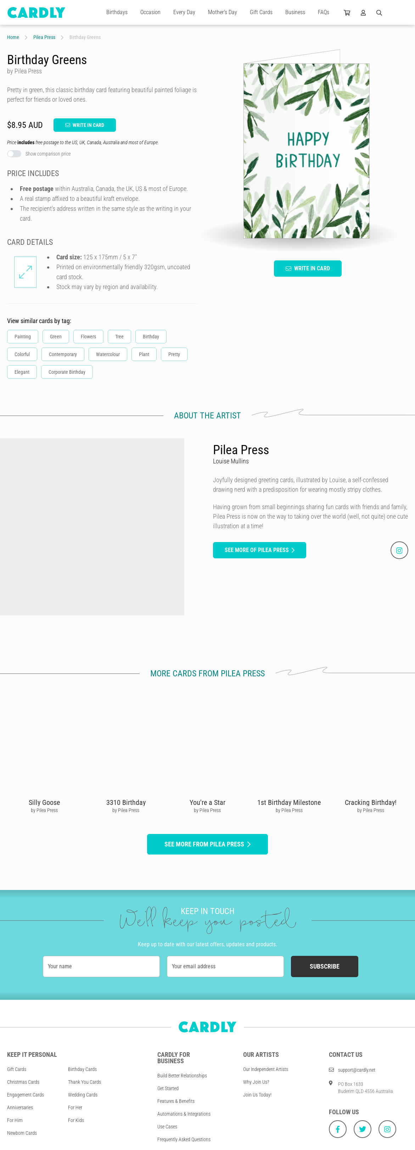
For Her (75, 1107)
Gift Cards (261, 12)
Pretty (174, 354)
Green (56, 336)
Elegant (22, 372)
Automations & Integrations (184, 1114)
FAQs (323, 12)
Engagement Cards (25, 1095)
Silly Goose (44, 802)
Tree (119, 336)
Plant (144, 354)
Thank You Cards (84, 1082)
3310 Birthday (126, 802)
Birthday (151, 336)
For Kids (76, 1120)
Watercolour (108, 354)
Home (13, 37)
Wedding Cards (82, 1095)
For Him (15, 1120)
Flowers (88, 336)
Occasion (150, 12)
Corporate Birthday (67, 372)
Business (295, 12)
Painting (23, 336)
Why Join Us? (256, 1082)
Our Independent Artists (265, 1069)
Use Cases (167, 1126)
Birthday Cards (82, 1069)
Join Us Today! (257, 1095)
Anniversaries (20, 1107)
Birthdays (117, 12)
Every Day (184, 12)
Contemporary (63, 354)
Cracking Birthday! (371, 802)
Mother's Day (222, 12)
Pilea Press (44, 37)
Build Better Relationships (182, 1075)
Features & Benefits (176, 1101)
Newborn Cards (22, 1133)
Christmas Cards (23, 1082)
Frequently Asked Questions (184, 1139)
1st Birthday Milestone (289, 802)
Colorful (22, 354)
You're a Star (207, 802)
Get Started (168, 1088)
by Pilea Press (44, 810)
